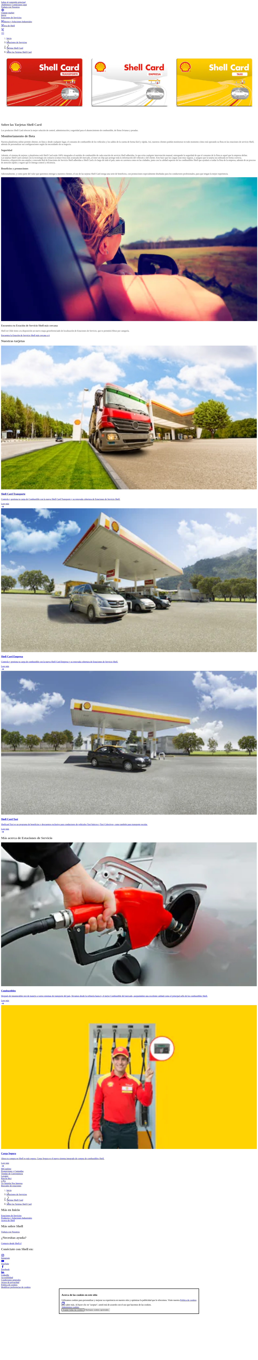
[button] (129, 18)
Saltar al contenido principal (13, 2)
